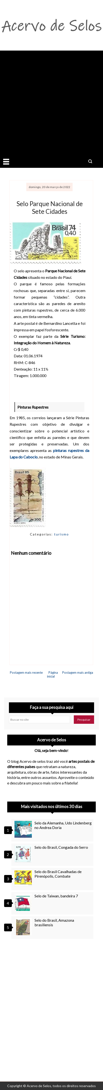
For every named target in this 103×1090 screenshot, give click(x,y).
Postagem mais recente (26, 672)
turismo (61, 534)
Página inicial (52, 674)
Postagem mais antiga (77, 672)
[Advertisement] (51, 102)
